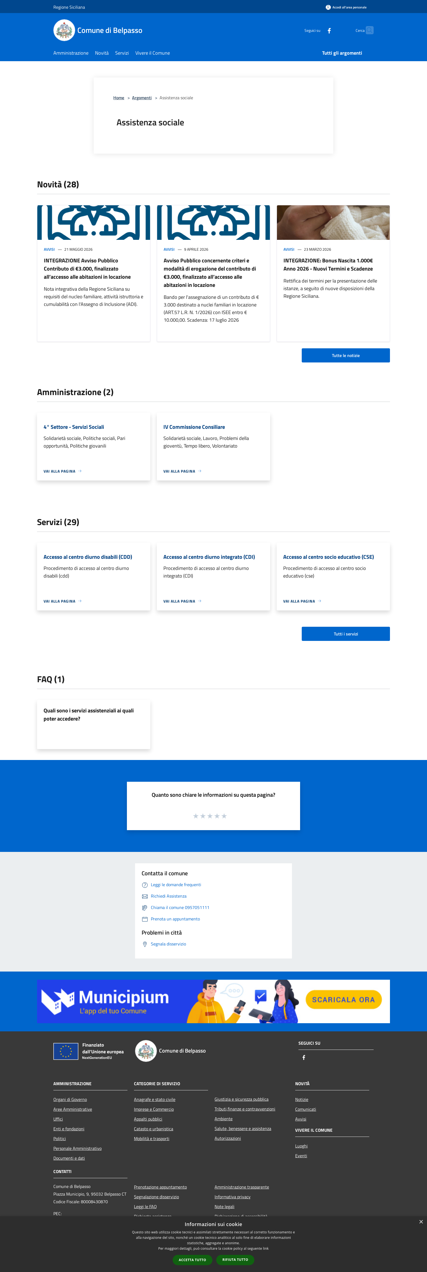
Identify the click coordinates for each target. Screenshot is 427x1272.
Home (118, 97)
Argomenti (142, 97)
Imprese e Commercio (154, 1109)
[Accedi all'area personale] (346, 7)
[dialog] (213, 1244)
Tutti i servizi (346, 634)
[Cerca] (367, 30)
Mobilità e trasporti (151, 1138)
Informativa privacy (233, 1196)
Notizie (301, 1099)
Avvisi (49, 249)
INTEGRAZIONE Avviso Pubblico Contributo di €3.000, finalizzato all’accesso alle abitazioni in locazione (87, 268)
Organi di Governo (70, 1099)
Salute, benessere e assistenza (243, 1128)
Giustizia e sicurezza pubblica (242, 1099)
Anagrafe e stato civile (154, 1099)
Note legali (224, 1206)
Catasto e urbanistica (153, 1128)
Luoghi (301, 1146)
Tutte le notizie (346, 355)
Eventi (301, 1155)
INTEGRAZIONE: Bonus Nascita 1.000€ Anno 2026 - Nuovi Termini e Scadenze (328, 264)
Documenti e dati (69, 1158)
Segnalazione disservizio (156, 1196)
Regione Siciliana (69, 7)
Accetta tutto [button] (192, 1260)
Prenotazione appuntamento (160, 1187)
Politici (59, 1138)
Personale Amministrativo (77, 1148)
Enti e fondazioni (68, 1128)
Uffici (58, 1119)
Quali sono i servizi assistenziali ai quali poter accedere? (89, 714)
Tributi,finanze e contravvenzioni (245, 1109)
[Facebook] (318, 30)
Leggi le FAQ (145, 1206)
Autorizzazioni (228, 1138)
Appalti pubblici (148, 1119)
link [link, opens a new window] (266, 1248)
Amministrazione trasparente (242, 1187)
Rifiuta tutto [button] (235, 1259)
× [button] (421, 1222)
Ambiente (224, 1118)
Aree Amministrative (72, 1109)
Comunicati (305, 1109)
